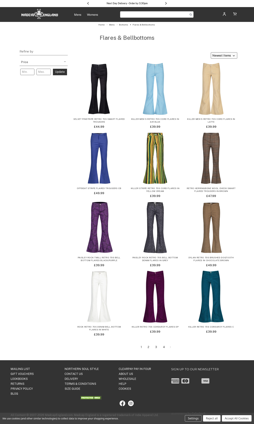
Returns (17, 383)
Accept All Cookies (237, 418)
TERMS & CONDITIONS (80, 383)
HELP (122, 383)
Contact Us (74, 374)
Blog (14, 393)
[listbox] (224, 55)
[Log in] (224, 15)
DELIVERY (71, 379)
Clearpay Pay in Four (135, 369)
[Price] (44, 62)
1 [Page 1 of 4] (141, 347)
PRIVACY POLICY (22, 388)
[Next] (170, 347)
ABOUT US (126, 374)
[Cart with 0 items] (235, 14)
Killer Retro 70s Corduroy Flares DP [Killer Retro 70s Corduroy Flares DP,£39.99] (155, 327)
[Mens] (77, 16)
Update (60, 71)
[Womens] (92, 16)
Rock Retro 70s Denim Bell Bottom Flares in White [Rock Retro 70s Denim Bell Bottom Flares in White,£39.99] (99, 328)
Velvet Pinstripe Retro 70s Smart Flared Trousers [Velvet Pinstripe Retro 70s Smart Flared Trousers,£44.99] (99, 120)
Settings (193, 418)
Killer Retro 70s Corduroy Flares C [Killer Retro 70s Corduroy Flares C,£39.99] (211, 327)
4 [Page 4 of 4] (164, 347)
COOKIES (125, 388)
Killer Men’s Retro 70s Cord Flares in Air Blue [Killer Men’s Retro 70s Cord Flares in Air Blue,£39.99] (155, 120)
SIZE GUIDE (72, 388)
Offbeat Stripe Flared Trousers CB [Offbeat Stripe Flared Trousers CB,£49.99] (99, 188)
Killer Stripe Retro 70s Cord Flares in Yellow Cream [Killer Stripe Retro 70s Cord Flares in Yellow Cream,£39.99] (155, 189)
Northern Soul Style (82, 369)
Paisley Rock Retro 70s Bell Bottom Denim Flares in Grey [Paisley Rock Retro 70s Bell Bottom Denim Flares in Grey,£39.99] (155, 259)
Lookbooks (19, 379)
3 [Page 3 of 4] (156, 347)
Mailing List (20, 369)
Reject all (212, 418)
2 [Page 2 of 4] (148, 347)
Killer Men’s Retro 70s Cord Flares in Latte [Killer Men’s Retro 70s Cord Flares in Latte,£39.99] (211, 120)
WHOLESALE (127, 379)
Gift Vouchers (22, 374)
